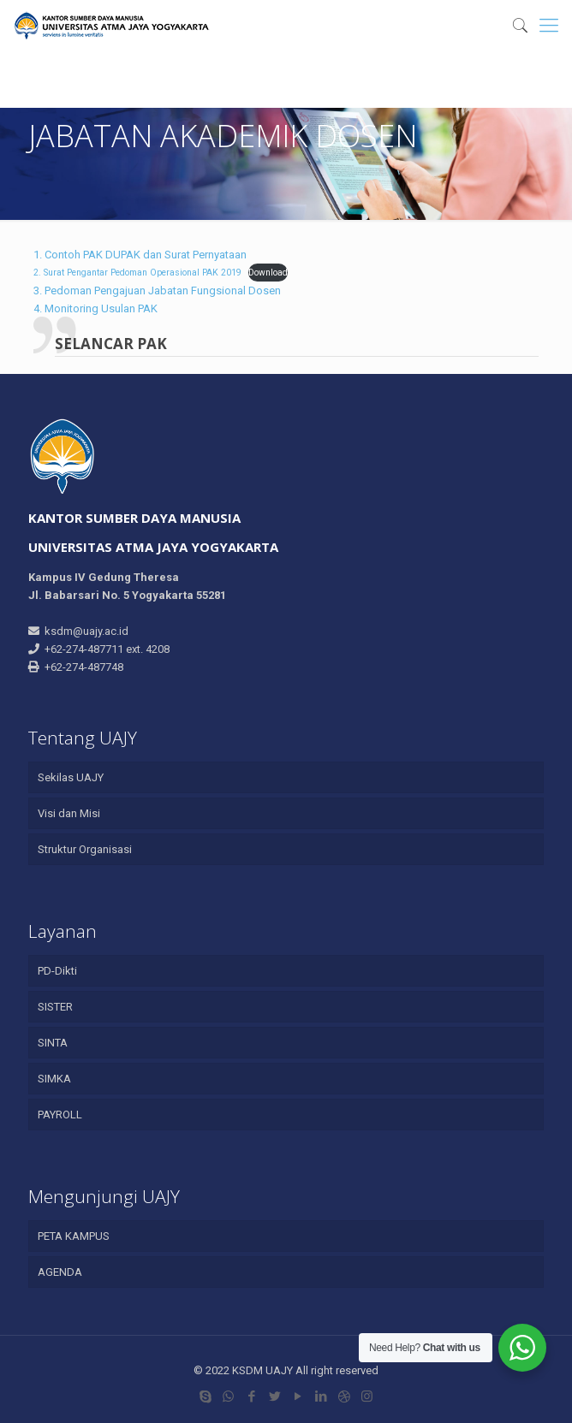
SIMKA (54, 1078)
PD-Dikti (57, 970)
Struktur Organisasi (85, 849)
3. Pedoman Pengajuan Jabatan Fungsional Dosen (157, 290)
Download (268, 272)
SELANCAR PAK (111, 343)
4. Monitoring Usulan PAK (95, 308)
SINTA (53, 1042)
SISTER (55, 1006)
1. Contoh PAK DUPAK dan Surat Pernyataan (140, 254)
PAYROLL (60, 1114)
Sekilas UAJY (71, 777)
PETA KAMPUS (74, 1236)
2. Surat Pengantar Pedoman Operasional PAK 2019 (137, 272)
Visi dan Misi (69, 813)
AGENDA (60, 1272)
